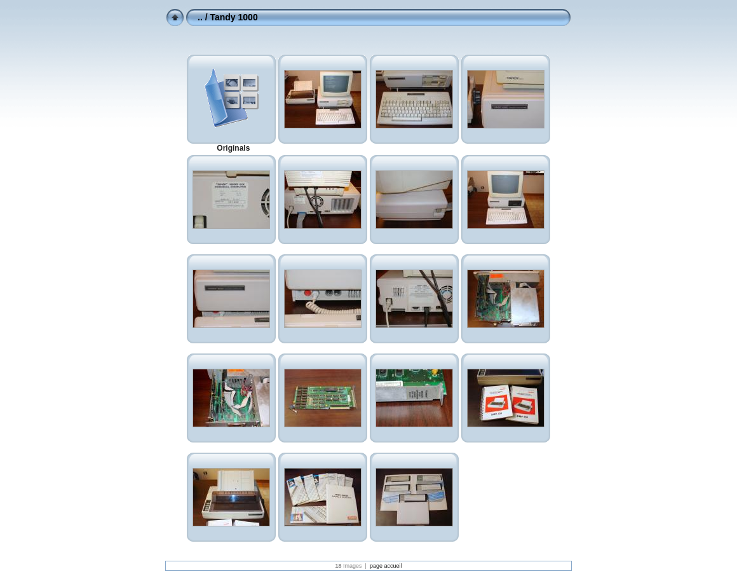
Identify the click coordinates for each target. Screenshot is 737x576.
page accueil (386, 566)
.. (200, 17)
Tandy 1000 (233, 17)
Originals (233, 148)
